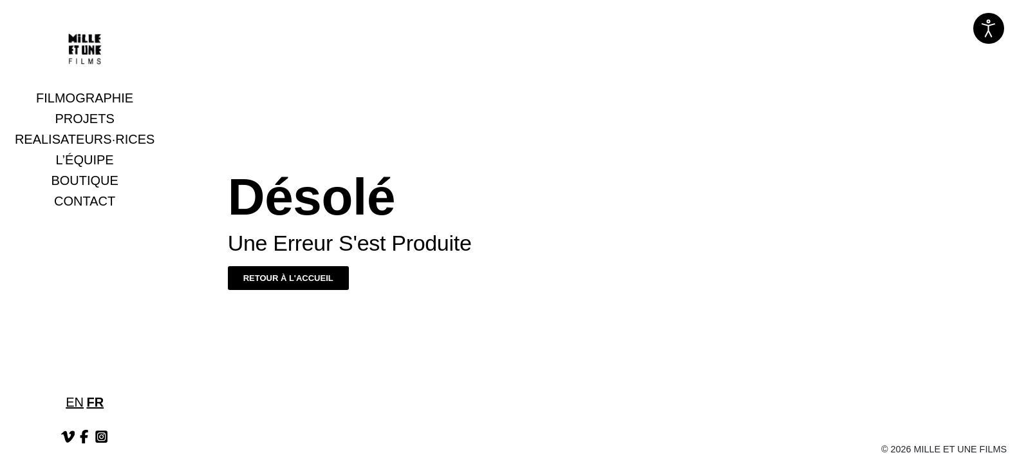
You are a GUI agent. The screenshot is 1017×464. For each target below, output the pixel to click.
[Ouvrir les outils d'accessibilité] (988, 28)
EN (75, 402)
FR (95, 402)
